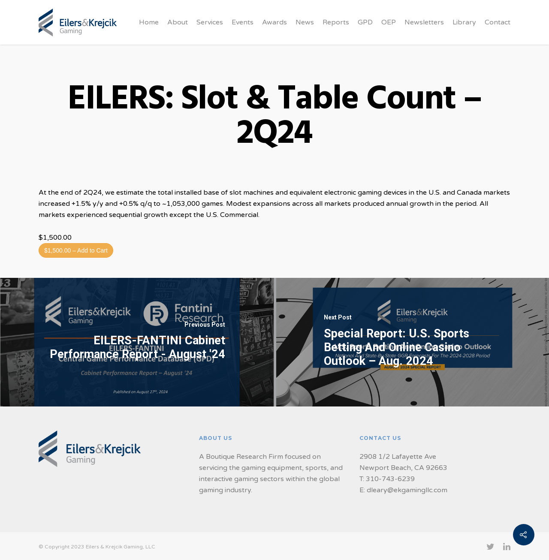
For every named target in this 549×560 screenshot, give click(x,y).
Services (209, 22)
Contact (497, 22)
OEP (388, 22)
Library (464, 22)
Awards (274, 22)
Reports (336, 22)
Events (242, 22)
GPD (365, 22)
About (177, 22)
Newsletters (424, 22)
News (305, 22)
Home (149, 22)
